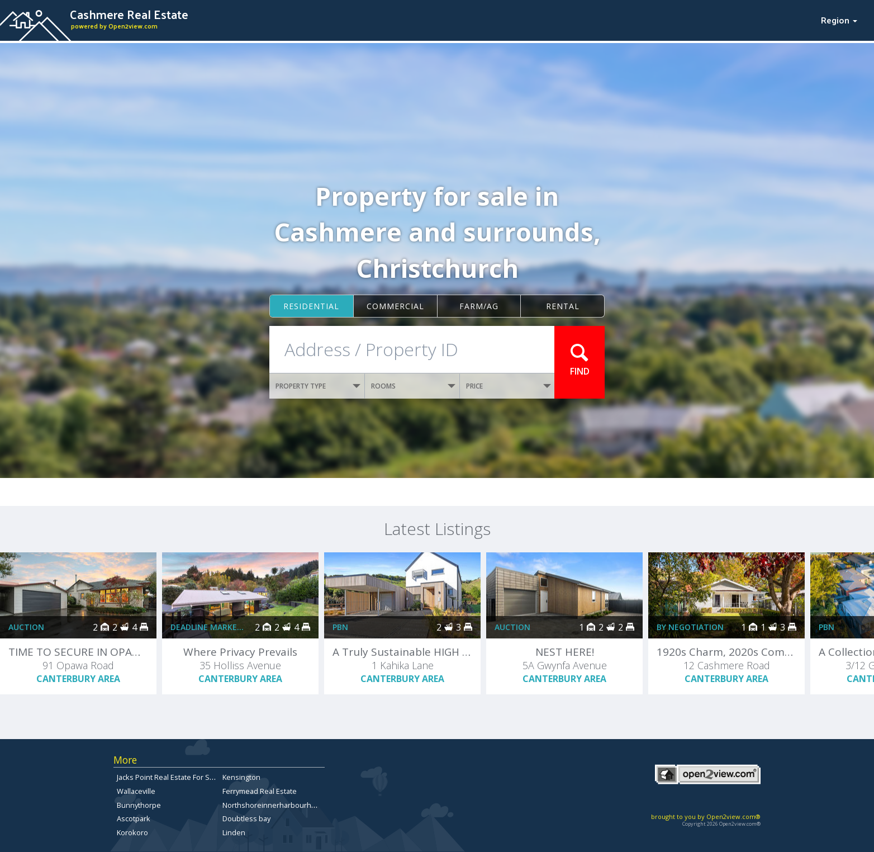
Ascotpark (133, 818)
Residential (311, 306)
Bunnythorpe (139, 805)
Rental (563, 306)
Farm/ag (478, 306)
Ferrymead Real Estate (259, 791)
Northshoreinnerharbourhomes (276, 805)
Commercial (395, 306)
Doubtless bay (246, 818)
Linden (233, 832)
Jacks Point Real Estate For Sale (168, 777)
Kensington (241, 777)
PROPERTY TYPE (318, 386)
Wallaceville (136, 791)
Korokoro (132, 832)
